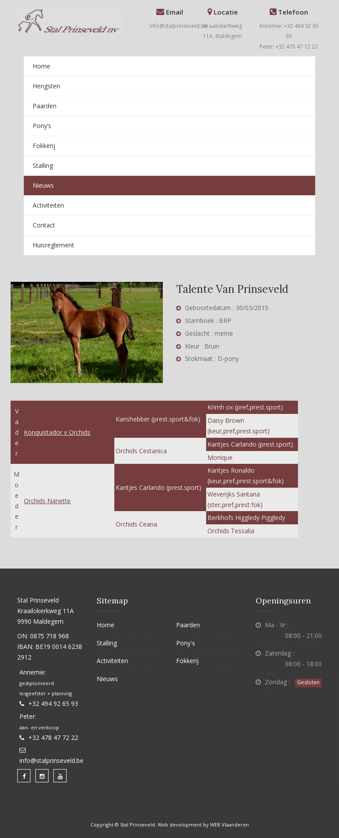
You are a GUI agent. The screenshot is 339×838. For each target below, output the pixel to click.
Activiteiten (48, 205)
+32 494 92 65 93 (53, 703)
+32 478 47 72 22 (53, 737)
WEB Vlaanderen (229, 824)
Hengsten (46, 86)
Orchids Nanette (47, 501)
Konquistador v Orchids (57, 432)
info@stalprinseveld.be (178, 26)
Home (41, 66)
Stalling (43, 165)
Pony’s (42, 125)
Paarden (44, 106)
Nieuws (43, 185)
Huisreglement (53, 245)
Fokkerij (44, 145)
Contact (44, 225)
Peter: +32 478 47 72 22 (289, 46)
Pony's (185, 643)
